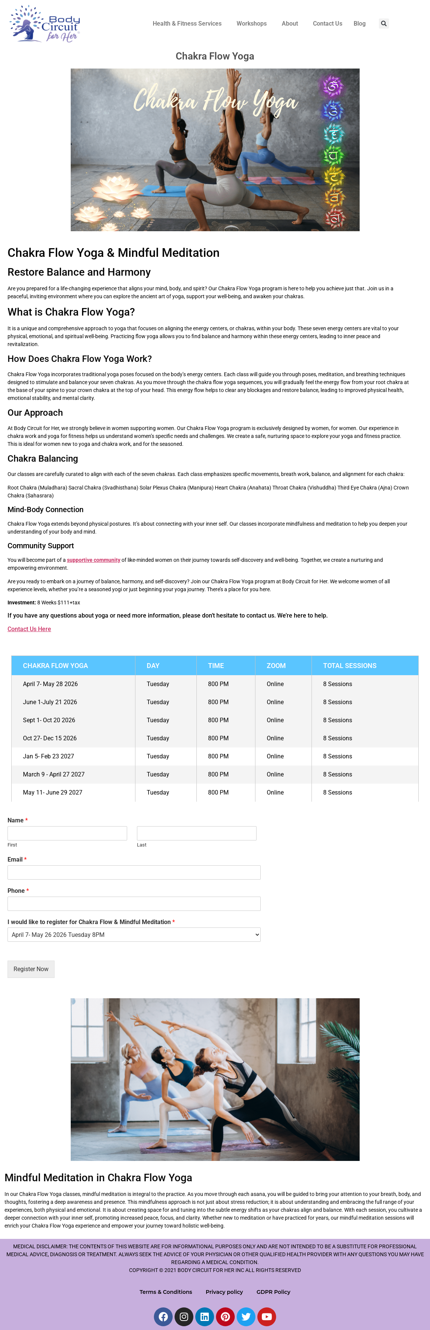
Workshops (252, 23)
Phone (18, 890)
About (290, 23)
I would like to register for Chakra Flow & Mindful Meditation (91, 922)
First (12, 845)
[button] (189, 23)
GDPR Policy (273, 1292)
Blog (360, 23)
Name (18, 820)
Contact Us (327, 23)
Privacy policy (224, 1292)
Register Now (31, 969)
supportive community (93, 560)
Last (141, 845)
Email (17, 859)
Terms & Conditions (166, 1292)
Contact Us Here (29, 629)
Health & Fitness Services (187, 23)
